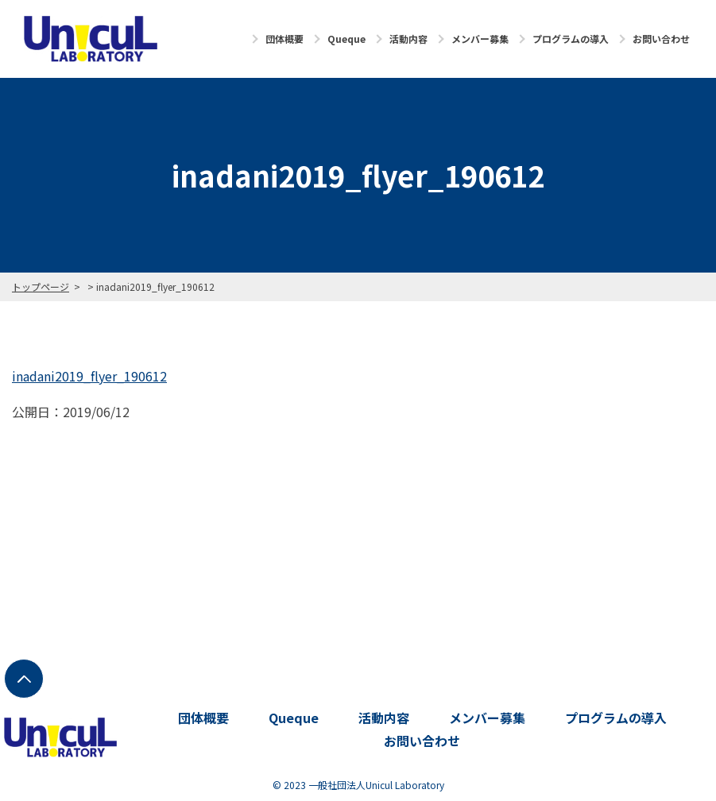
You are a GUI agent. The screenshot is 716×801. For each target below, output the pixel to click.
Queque (346, 38)
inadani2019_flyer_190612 (89, 375)
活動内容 (408, 38)
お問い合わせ (661, 38)
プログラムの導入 (570, 38)
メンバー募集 (480, 38)
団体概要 (284, 38)
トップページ (40, 286)
